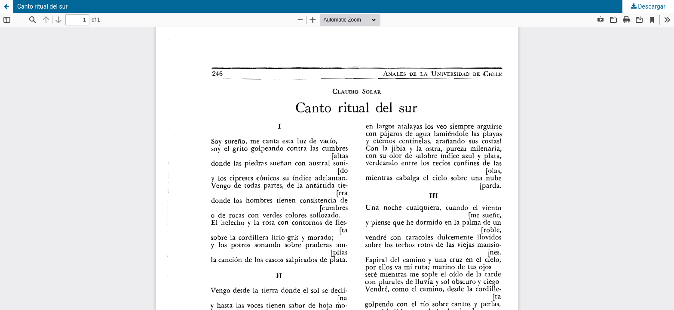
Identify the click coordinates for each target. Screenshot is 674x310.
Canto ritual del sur (42, 6)
